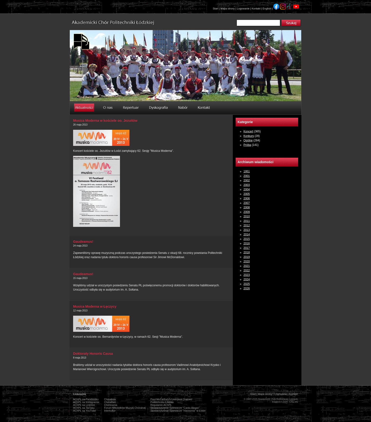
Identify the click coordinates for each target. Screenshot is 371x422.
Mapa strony (228, 8)
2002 (246, 180)
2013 (246, 230)
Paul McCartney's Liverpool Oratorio (171, 399)
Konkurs (248, 136)
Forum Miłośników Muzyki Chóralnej (125, 407)
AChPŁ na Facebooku (86, 399)
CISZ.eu (293, 401)
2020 (246, 261)
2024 (246, 279)
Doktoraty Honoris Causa (93, 353)
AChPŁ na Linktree (84, 405)
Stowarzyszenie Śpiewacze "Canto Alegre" (175, 407)
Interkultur (110, 410)
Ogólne (248, 140)
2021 (246, 266)
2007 (246, 203)
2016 (246, 243)
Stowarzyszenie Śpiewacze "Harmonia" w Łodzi (177, 410)
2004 (246, 189)
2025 (246, 284)
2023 (246, 275)
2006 (246, 198)
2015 (246, 239)
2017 (246, 248)
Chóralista (110, 399)
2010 (246, 216)
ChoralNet (110, 402)
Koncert (248, 131)
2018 (246, 252)
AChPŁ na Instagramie (86, 402)
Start (215, 8)
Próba (247, 145)
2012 (246, 225)
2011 (246, 221)
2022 (246, 270)
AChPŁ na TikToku (84, 407)
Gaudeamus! (83, 241)
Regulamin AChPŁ (161, 405)
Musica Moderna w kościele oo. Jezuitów (105, 120)
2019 (246, 257)
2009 (246, 212)
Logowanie (243, 8)
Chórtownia (110, 405)
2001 (246, 176)
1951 (246, 171)
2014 (246, 234)
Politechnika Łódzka (162, 402)
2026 (246, 288)
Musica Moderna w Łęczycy (94, 306)
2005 (246, 194)
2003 (246, 185)
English (267, 8)
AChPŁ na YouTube (84, 410)
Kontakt (256, 8)
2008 (246, 207)
